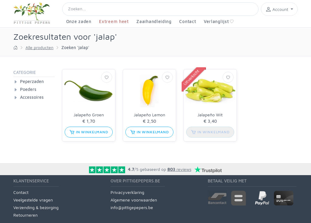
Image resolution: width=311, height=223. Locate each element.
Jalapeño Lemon (149, 114)
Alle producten (39, 47)
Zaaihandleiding (154, 21)
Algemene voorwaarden (134, 199)
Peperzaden (32, 81)
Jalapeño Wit (210, 114)
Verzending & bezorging (36, 207)
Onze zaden (78, 21)
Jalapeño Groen (88, 114)
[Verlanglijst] (106, 77)
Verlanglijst (219, 21)
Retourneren (25, 215)
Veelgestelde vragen (33, 199)
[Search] (160, 9)
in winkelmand (88, 132)
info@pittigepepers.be (132, 207)
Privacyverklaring (127, 192)
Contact (187, 21)
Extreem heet (113, 21)
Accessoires (32, 97)
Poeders (28, 89)
